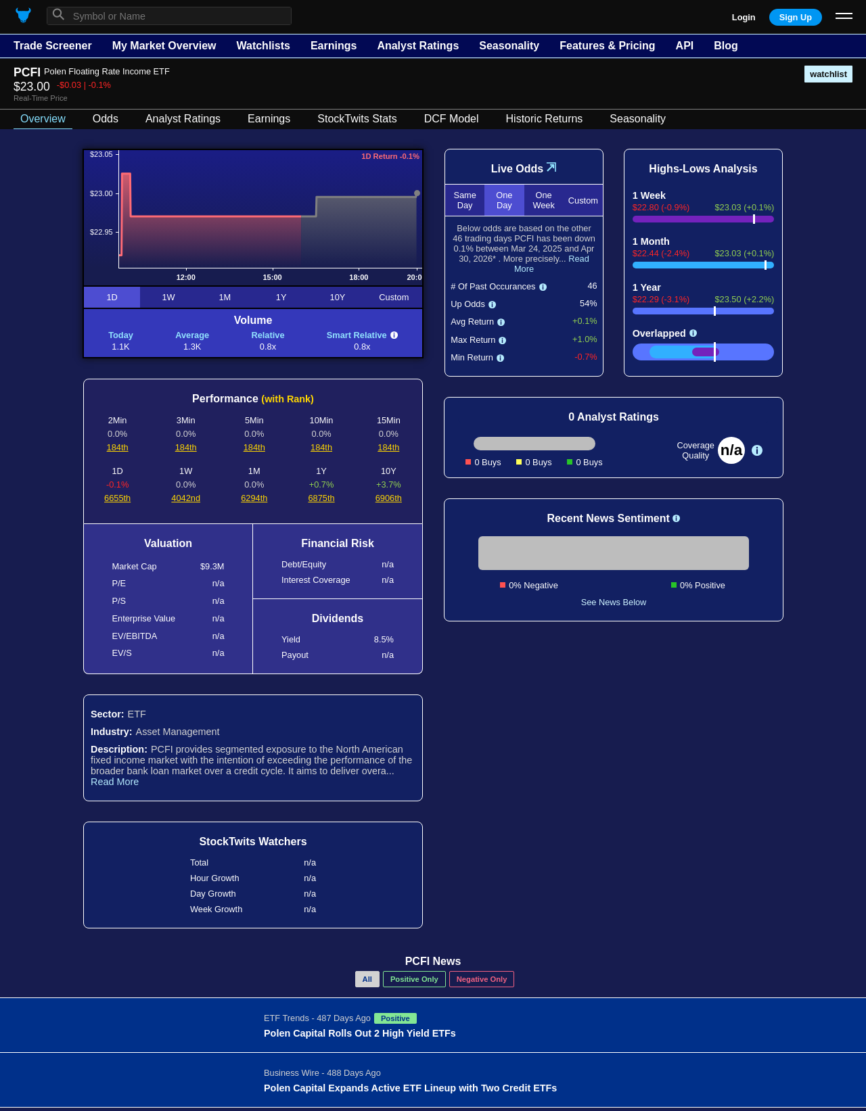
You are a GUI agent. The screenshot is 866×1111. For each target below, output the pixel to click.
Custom (394, 297)
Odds (105, 118)
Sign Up (795, 17)
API (685, 45)
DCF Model (451, 118)
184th (118, 447)
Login (744, 17)
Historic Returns (544, 118)
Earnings (334, 45)
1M (225, 297)
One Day (504, 200)
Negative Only (482, 979)
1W (168, 297)
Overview (43, 118)
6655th (117, 498)
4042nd (185, 498)
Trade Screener (53, 45)
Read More (115, 781)
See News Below (614, 602)
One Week (543, 200)
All (367, 979)
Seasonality (509, 45)
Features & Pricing (607, 45)
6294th (254, 498)
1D (111, 297)
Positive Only (414, 979)
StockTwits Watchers (252, 841)
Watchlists (263, 45)
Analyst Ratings (418, 45)
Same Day (464, 200)
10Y (338, 297)
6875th (321, 498)
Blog (726, 45)
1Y (281, 297)
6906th (388, 498)
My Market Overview (164, 45)
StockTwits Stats (356, 118)
